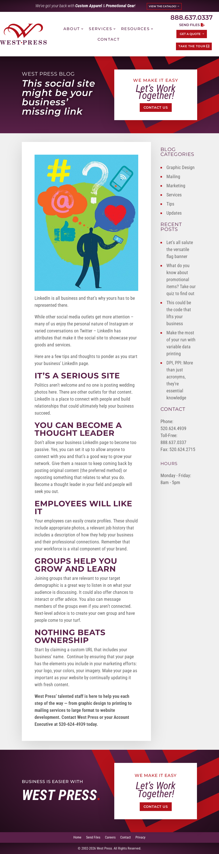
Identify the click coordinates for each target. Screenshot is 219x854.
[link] (23, 34)
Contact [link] (109, 39)
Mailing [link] (173, 176)
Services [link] (100, 28)
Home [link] (77, 837)
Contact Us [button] (156, 108)
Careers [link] (110, 837)
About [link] (71, 28)
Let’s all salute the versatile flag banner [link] (179, 249)
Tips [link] (170, 204)
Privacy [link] (140, 837)
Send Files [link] (93, 837)
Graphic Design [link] (180, 167)
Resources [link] (135, 28)
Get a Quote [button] (190, 34)
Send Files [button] (189, 25)
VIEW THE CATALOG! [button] (162, 6)
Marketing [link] (175, 185)
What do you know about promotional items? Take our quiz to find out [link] (181, 279)
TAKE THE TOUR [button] (192, 46)
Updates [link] (174, 213)
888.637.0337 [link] (191, 17)
